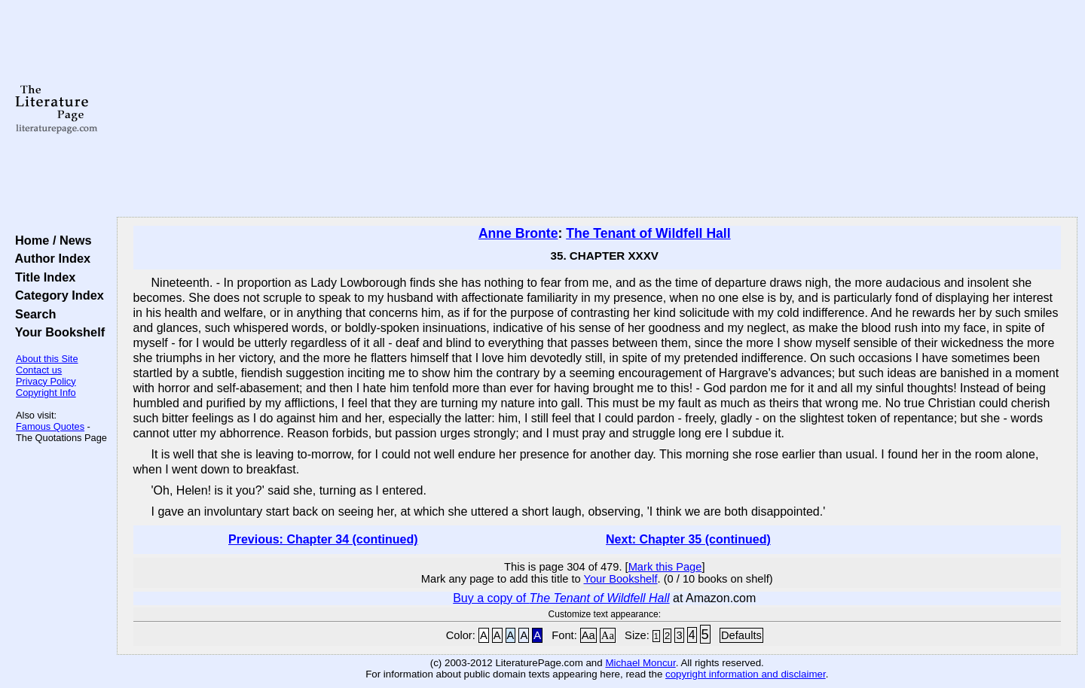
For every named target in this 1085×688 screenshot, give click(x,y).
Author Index (49, 258)
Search (32, 314)
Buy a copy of (561, 598)
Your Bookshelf (56, 332)
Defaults (741, 635)
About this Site (47, 358)
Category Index (56, 295)
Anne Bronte (518, 233)
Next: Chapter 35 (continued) (688, 539)
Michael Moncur (640, 662)
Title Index (41, 277)
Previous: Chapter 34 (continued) (323, 539)
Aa (588, 635)
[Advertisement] (597, 109)
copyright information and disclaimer (745, 674)
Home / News (50, 240)
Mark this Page (665, 567)
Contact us (39, 370)
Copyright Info (46, 392)
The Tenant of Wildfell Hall (648, 233)
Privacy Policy (46, 381)
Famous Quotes (50, 426)
